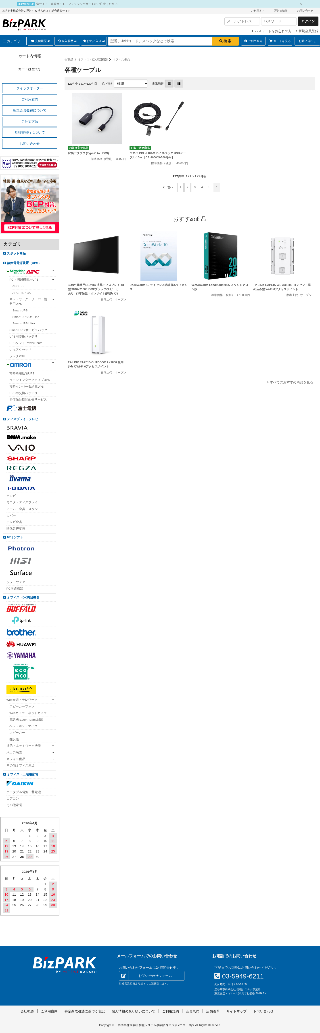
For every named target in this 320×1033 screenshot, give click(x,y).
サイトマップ (236, 1011)
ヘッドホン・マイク (23, 726)
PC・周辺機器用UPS (24, 279)
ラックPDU (17, 356)
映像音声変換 (15, 528)
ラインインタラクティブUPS (29, 380)
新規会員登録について (29, 110)
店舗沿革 (213, 1011)
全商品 (69, 59)
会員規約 (192, 1011)
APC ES (18, 286)
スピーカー (17, 732)
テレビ (11, 496)
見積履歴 (40, 41)
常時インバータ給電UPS (26, 386)
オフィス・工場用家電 (22, 774)
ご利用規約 (170, 1011)
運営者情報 (281, 10)
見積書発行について (30, 132)
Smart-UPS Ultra (24, 323)
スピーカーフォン (21, 706)
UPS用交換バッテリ (23, 336)
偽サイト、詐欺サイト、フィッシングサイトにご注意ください (76, 4)
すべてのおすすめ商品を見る (291, 382)
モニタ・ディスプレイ (22, 502)
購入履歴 (67, 41)
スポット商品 (16, 253)
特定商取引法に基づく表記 (85, 1011)
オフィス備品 (121, 59)
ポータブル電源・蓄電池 (23, 792)
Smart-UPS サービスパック (28, 330)
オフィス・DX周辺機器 (93, 59)
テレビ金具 (14, 522)
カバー (11, 515)
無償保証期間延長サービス (28, 399)
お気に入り (94, 41)
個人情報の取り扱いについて (133, 1011)
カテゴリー (13, 41)
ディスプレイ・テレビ (22, 419)
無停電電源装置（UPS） (23, 263)
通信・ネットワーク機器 (23, 745)
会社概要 (27, 1011)
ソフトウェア (15, 582)
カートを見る (280, 41)
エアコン (12, 798)
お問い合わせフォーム (155, 976)
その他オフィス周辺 (20, 765)
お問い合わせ (305, 10)
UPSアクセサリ (20, 349)
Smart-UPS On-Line (26, 317)
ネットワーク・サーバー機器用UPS (28, 301)
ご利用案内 (257, 10)
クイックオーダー (29, 88)
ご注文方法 (29, 121)
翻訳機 (14, 739)
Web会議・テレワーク (22, 699)
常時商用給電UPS (21, 373)
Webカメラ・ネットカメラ (28, 713)
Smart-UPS (20, 310)
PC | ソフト (14, 537)
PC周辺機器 (14, 588)
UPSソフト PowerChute (25, 343)
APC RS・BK (22, 292)
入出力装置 (14, 752)
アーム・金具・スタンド (23, 509)
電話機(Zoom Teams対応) (26, 719)
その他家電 (14, 805)
